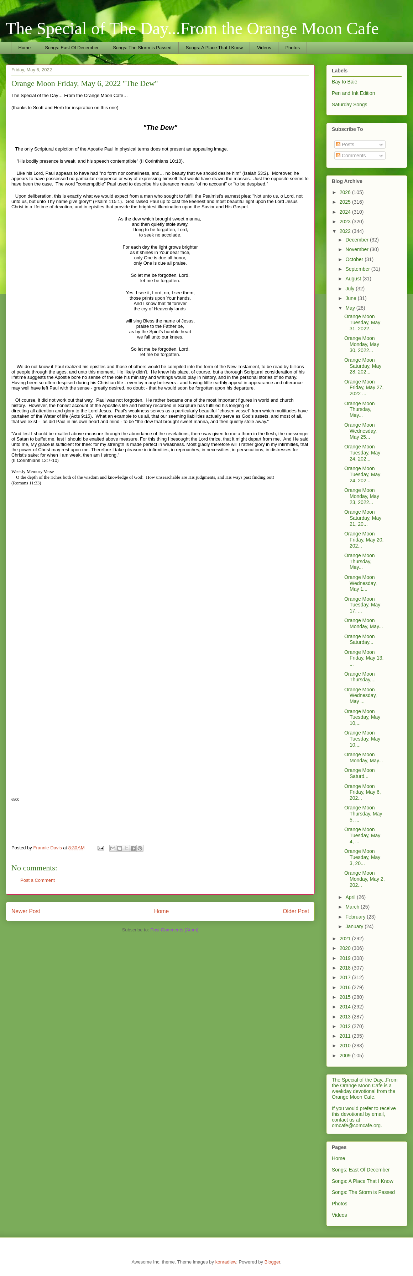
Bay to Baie (344, 82)
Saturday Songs (349, 104)
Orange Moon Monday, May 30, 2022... (361, 344)
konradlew (225, 1262)
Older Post (296, 911)
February (356, 917)
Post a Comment (37, 880)
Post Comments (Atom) (174, 929)
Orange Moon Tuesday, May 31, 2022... (362, 322)
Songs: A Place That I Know (214, 47)
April (351, 897)
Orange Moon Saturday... (359, 639)
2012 (346, 1026)
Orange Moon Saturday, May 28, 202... (362, 366)
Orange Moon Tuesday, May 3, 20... (362, 857)
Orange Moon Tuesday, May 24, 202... (362, 453)
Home (25, 47)
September (358, 269)
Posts (345, 144)
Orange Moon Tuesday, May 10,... (362, 717)
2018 (346, 968)
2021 (346, 938)
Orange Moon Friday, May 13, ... (363, 658)
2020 (346, 948)
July (350, 288)
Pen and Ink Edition (353, 93)
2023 (346, 221)
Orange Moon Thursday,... (360, 677)
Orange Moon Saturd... (359, 773)
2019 (346, 958)
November (357, 249)
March (353, 907)
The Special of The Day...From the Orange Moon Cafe (192, 28)
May (350, 308)
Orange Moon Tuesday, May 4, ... (362, 835)
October (355, 259)
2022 (346, 231)
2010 (346, 1045)
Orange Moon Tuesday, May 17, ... (362, 605)
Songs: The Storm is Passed (142, 47)
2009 (346, 1055)
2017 (346, 977)
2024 (346, 212)
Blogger (272, 1262)
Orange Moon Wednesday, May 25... (360, 431)
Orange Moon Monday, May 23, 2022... (361, 496)
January (355, 926)
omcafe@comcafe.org (356, 1125)
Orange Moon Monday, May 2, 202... (364, 879)
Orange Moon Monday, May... (363, 623)
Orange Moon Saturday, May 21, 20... (362, 518)
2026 (346, 192)
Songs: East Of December (72, 47)
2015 (346, 997)
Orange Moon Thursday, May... (359, 409)
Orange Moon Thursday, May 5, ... (363, 814)
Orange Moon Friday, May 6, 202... (362, 792)
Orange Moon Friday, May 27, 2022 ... (363, 388)
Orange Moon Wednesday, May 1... (360, 583)
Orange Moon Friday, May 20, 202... (363, 540)
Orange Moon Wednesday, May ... (360, 696)
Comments (351, 155)
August (353, 278)
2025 (346, 202)
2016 (346, 987)
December (357, 240)
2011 (346, 1036)
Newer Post (25, 911)
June (351, 298)
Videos (264, 47)
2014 (346, 1007)
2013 (346, 1017)
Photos (292, 47)
